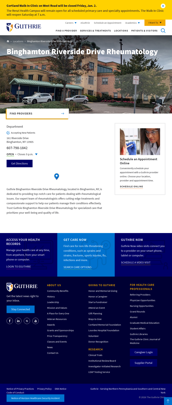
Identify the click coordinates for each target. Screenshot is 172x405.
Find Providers (21, 113)
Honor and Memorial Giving (102, 290)
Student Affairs (138, 328)
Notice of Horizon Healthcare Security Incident (35, 398)
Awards (51, 324)
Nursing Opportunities (142, 305)
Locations (121, 30)
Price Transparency (57, 335)
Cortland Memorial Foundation (104, 324)
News (50, 347)
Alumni (133, 317)
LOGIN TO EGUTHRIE (18, 266)
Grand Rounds (137, 311)
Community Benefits (57, 290)
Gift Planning (95, 313)
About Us (54, 285)
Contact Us (52, 352)
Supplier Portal (143, 363)
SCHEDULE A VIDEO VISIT (136, 262)
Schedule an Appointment (107, 22)
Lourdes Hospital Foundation (103, 330)
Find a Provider (66, 30)
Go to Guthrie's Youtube (35, 321)
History (51, 296)
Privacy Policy (44, 388)
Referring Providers (140, 294)
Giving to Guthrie (101, 285)
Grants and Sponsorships (60, 330)
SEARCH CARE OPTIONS (78, 267)
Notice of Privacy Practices (20, 388)
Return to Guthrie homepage (24, 27)
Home (8, 41)
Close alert (163, 6)
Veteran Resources (57, 319)
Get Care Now (75, 240)
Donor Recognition (98, 341)
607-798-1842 (17, 147)
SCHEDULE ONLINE (131, 186)
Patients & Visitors (144, 30)
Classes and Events (57, 341)
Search (163, 30)
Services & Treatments (95, 30)
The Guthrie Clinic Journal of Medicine (145, 341)
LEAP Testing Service (99, 372)
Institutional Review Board (102, 360)
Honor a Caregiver (97, 296)
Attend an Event (96, 307)
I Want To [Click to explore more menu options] (153, 22)
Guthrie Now (132, 240)
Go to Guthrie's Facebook (10, 321)
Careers (69, 22)
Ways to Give (95, 319)
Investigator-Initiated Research (104, 366)
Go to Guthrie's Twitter (27, 321)
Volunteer (93, 335)
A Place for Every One (58, 313)
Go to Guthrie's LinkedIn (18, 321)
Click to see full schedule (36, 154)
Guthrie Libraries (139, 334)
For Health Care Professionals (142, 287)
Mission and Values (57, 307)
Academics (131, 22)
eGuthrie (85, 22)
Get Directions (19, 163)
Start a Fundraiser (97, 302)
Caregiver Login (144, 352)
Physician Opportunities (142, 300)
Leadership (53, 302)
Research (95, 349)
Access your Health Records (23, 242)
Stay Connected (20, 309)
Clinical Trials (95, 355)
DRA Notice (60, 388)
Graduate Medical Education (144, 322)
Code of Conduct (15, 392)
